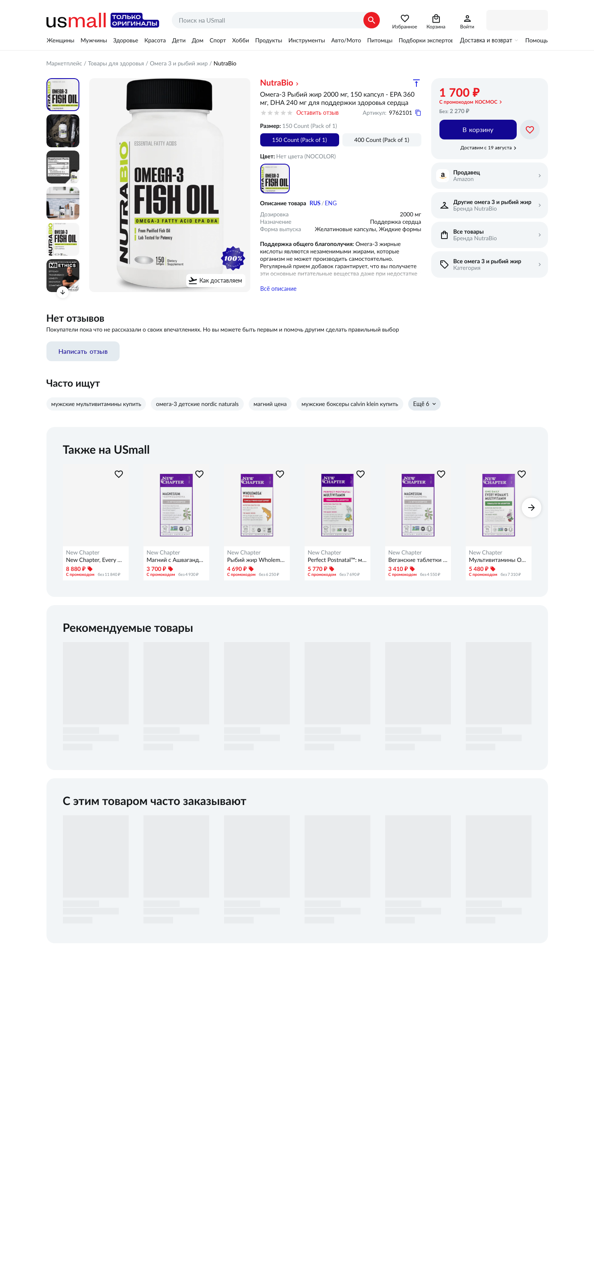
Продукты (268, 40)
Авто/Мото (346, 40)
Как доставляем (220, 280)
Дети (179, 40)
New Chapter (82, 554)
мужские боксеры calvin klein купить (349, 406)
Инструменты (306, 40)
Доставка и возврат (486, 40)
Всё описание (278, 291)
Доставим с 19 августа (486, 148)
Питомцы (379, 40)
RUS (315, 203)
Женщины (60, 40)
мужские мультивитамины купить (96, 406)
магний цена (270, 406)
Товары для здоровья (116, 63)
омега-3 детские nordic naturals (197, 406)
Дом (197, 40)
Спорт (218, 40)
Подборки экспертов (426, 40)
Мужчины (94, 40)
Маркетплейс (64, 63)
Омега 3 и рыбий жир (179, 63)
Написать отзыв (83, 353)
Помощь (536, 40)
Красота (155, 40)
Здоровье (125, 40)
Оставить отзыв (317, 112)
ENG (331, 203)
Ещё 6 (421, 406)
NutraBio (277, 83)
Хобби (240, 40)
